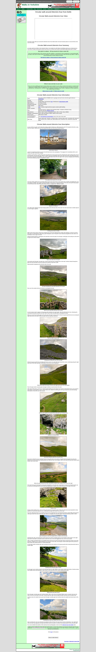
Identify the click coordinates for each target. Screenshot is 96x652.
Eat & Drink (39, 9)
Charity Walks (30, 9)
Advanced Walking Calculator (38, 627)
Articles (44, 9)
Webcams (57, 9)
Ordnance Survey (50, 110)
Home (18, 9)
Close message (69, 1)
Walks (23, 9)
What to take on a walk (59, 91)
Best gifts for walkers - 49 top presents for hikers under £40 (53, 57)
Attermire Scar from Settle (67, 624)
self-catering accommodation (47, 116)
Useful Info (50, 9)
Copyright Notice (76, 650)
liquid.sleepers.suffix (63, 101)
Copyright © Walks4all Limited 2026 (71, 641)
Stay (35, 9)
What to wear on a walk (47, 91)
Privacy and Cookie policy (75, 649)
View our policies (76, 1)
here (52, 101)
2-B (39, 106)
